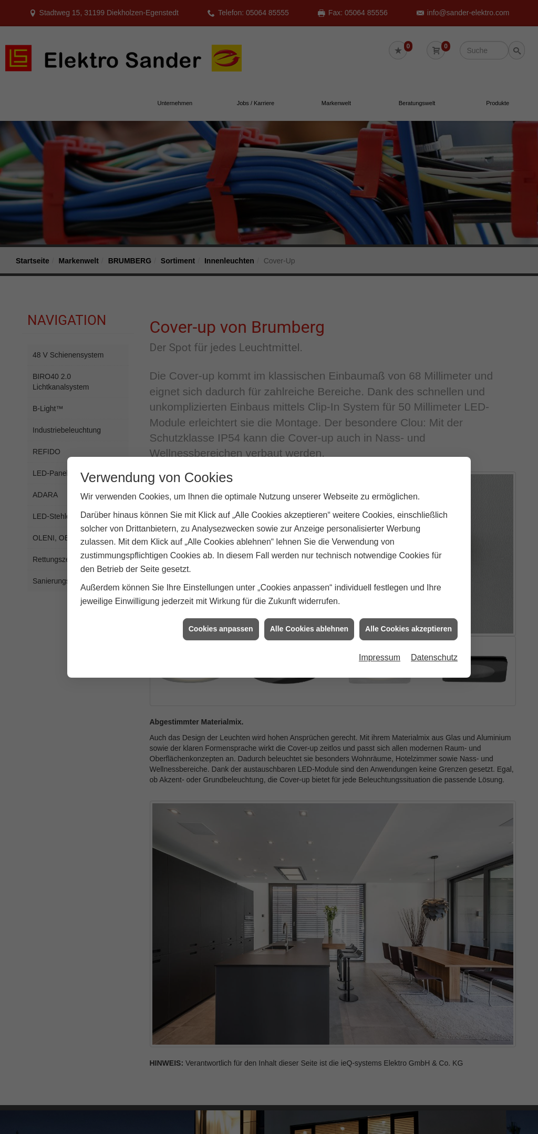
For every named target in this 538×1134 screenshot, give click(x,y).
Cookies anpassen (221, 619)
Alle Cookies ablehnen (309, 619)
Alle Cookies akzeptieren (408, 619)
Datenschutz (434, 647)
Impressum (379, 647)
